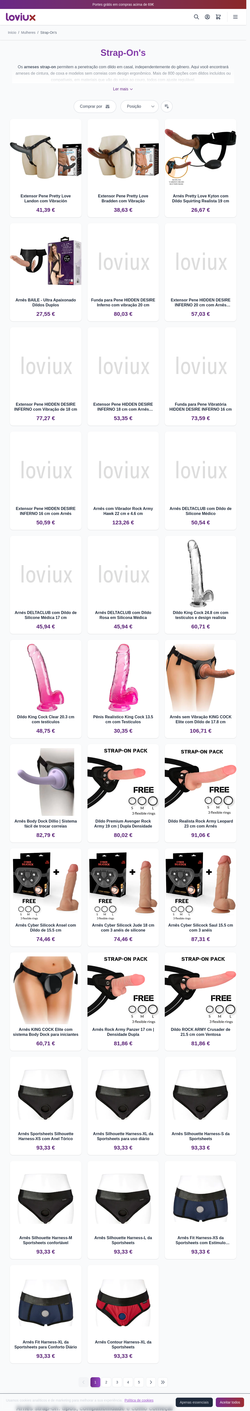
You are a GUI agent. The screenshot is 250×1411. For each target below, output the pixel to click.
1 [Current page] (95, 1382)
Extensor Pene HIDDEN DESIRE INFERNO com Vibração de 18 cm (45, 406)
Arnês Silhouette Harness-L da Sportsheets (123, 1240)
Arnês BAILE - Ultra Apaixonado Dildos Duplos (45, 302)
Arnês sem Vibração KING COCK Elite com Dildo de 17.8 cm (201, 719)
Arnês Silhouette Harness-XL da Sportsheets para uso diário (123, 1136)
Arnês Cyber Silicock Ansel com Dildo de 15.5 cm (45, 927)
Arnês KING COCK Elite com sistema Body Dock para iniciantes (45, 1032)
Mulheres (28, 33)
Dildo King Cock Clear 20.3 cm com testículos (45, 719)
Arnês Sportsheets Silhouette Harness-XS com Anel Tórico (45, 1136)
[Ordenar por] (139, 106)
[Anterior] (83, 1382)
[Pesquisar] (196, 17)
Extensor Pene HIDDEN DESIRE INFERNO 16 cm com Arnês (46, 511)
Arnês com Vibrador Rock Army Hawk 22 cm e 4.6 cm (123, 511)
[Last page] (163, 1382)
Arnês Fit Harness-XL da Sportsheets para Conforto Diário (45, 1344)
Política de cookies (139, 1400)
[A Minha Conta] (207, 17)
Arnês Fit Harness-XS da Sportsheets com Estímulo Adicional (201, 1240)
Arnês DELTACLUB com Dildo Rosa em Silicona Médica (123, 615)
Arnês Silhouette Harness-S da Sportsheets (201, 1136)
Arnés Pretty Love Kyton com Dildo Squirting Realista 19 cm (200, 198)
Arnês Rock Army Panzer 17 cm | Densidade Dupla (123, 1032)
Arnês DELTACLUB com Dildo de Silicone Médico (201, 511)
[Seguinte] (151, 1382)
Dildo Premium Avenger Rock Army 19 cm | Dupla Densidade (123, 823)
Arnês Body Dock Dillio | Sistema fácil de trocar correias (46, 823)
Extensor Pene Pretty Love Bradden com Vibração (123, 198)
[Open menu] (235, 17)
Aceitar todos (230, 1402)
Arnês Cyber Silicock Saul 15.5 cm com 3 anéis (200, 927)
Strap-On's (48, 33)
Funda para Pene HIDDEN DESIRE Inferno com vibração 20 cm (123, 302)
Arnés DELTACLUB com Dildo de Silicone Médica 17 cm (46, 615)
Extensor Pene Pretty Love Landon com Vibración (46, 198)
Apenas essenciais (194, 1402)
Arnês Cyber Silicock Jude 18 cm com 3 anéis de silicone (123, 927)
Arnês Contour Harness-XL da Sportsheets (123, 1344)
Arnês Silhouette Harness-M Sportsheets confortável (45, 1240)
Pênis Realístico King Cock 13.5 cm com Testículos (123, 719)
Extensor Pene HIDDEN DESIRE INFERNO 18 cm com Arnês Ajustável (123, 407)
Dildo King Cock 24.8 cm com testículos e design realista (200, 615)
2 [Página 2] (106, 1382)
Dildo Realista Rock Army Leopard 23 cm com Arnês (200, 823)
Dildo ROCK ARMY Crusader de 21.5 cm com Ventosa (200, 1032)
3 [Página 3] (117, 1382)
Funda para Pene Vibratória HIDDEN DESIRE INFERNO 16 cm (200, 406)
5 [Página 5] (139, 1382)
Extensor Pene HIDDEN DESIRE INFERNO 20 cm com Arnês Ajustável (200, 303)
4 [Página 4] (128, 1382)
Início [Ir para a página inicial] (12, 33)
